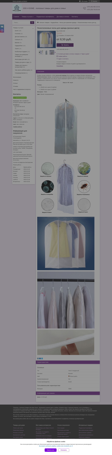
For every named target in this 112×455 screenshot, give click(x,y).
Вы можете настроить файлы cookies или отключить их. (55, 446)
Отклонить (64, 450)
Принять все (50, 450)
